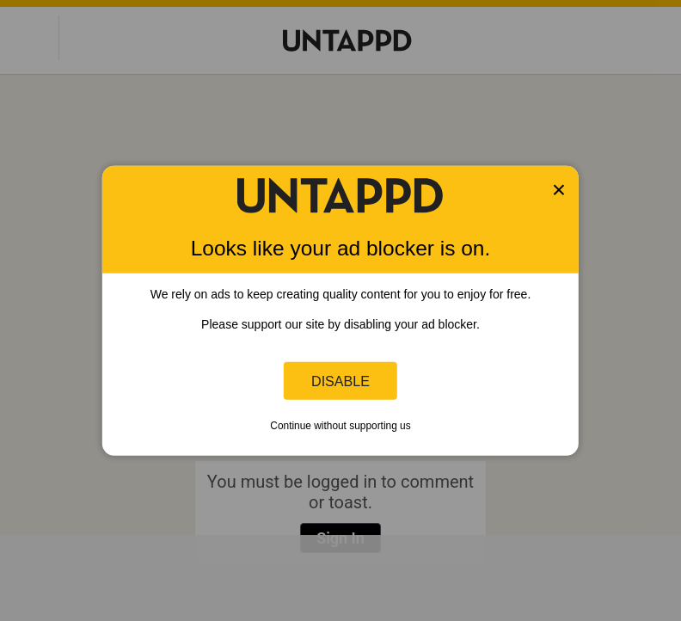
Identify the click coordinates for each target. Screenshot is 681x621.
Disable (340, 380)
